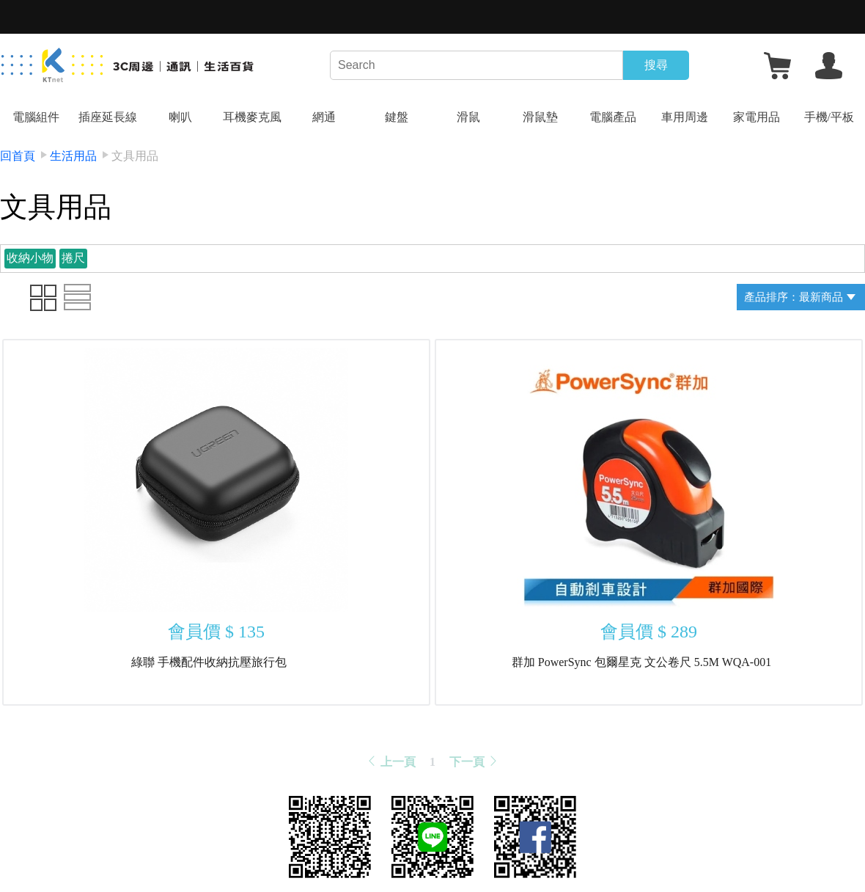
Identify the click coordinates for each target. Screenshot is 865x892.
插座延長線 (107, 117)
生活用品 (73, 156)
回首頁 (17, 156)
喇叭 (180, 117)
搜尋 (656, 65)
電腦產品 (612, 117)
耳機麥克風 (252, 117)
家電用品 (756, 117)
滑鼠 (468, 117)
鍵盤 (396, 117)
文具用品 (134, 156)
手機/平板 (829, 117)
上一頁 (391, 762)
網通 (324, 117)
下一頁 (474, 762)
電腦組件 (35, 117)
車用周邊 (684, 117)
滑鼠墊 (540, 117)
